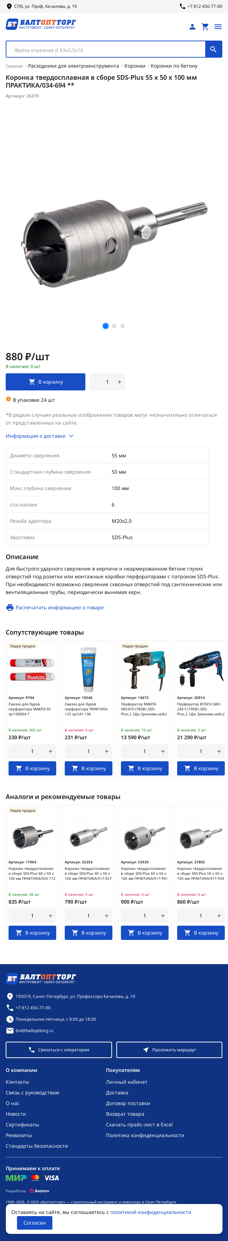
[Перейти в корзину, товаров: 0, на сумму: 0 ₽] (205, 26)
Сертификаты (22, 1124)
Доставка (117, 1092)
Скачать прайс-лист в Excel (139, 1124)
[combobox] (114, 49)
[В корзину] (32, 768)
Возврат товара (125, 1113)
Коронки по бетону (174, 65)
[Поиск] (213, 49)
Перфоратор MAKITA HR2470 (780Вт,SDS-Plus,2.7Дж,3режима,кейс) (144, 708)
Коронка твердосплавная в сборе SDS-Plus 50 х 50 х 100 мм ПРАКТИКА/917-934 (200, 873)
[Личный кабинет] (192, 26)
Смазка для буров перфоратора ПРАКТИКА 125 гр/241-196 (86, 708)
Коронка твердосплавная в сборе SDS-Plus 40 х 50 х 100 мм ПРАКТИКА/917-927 (88, 873)
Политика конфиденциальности (145, 1135)
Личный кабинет (127, 1081)
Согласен (34, 1222)
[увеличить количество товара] (119, 382)
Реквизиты (19, 1135)
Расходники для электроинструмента (73, 65)
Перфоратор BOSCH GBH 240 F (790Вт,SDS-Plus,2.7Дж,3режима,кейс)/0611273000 (201, 708)
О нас (13, 1103)
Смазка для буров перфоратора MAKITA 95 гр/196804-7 (30, 708)
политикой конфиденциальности (150, 1212)
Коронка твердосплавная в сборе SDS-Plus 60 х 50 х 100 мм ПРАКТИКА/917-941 (144, 873)
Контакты (17, 1081)
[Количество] (107, 382)
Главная (14, 66)
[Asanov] (39, 1190)
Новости (16, 1113)
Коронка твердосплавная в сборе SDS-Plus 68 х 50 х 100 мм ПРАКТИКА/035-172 (32, 873)
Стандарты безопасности (37, 1145)
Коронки (134, 65)
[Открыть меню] (218, 26)
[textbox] (109, 50)
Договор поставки (128, 1103)
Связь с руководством (32, 1092)
